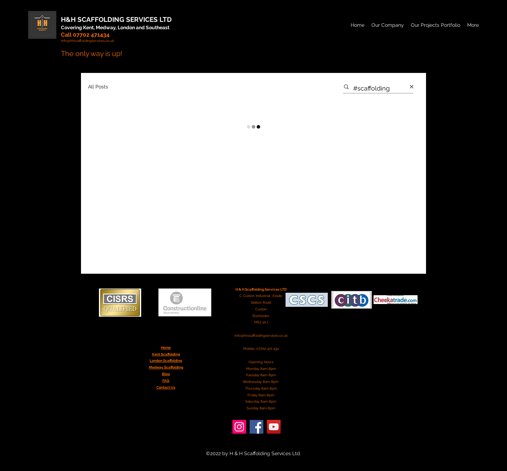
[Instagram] (239, 427)
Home (166, 347)
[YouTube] (274, 427)
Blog (166, 374)
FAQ (165, 381)
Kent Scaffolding (166, 354)
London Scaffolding (166, 360)
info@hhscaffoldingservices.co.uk (261, 335)
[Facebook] (256, 427)
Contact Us (165, 387)
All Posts (98, 86)
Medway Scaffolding (166, 367)
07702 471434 (91, 34)
